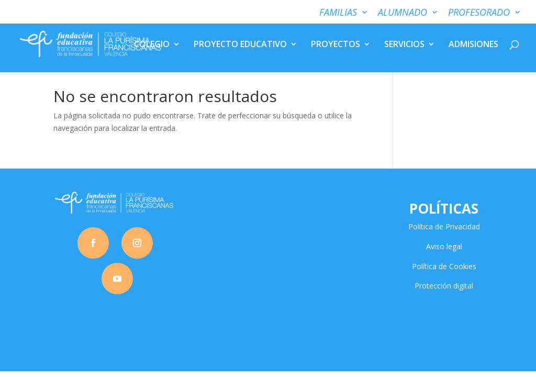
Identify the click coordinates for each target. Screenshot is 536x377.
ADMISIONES (473, 45)
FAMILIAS (338, 12)
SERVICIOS (404, 45)
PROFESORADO (479, 12)
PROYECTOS (335, 45)
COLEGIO (152, 45)
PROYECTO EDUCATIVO (240, 45)
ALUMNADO (402, 12)
